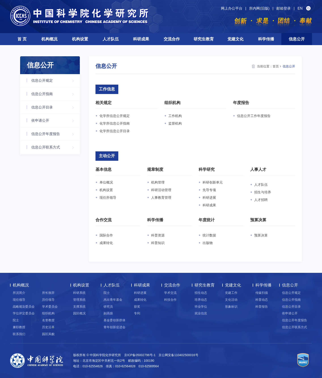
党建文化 (235, 39)
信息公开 (297, 39)
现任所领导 (108, 197)
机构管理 (158, 182)
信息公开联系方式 (54, 147)
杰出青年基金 (113, 299)
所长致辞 (48, 292)
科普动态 (261, 299)
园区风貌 (48, 334)
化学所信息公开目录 (115, 131)
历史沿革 (48, 327)
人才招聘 (261, 200)
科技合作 (170, 299)
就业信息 (201, 313)
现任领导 (19, 299)
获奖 (137, 306)
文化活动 (231, 299)
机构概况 (49, 39)
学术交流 (170, 292)
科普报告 (261, 306)
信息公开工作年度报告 (254, 116)
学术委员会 (50, 306)
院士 (16, 320)
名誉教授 (48, 320)
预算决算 (261, 235)
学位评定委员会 (24, 313)
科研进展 (209, 197)
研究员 (108, 306)
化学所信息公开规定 (115, 116)
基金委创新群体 (114, 320)
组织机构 (48, 313)
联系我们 (19, 334)
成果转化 (106, 243)
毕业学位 (201, 306)
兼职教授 (19, 327)
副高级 (108, 313)
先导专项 (209, 190)
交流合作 (172, 39)
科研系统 (79, 292)
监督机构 (175, 123)
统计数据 (209, 235)
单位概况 (106, 182)
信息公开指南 (54, 94)
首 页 (22, 39)
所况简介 (19, 292)
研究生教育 (204, 39)
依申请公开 (54, 120)
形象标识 (231, 306)
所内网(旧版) (259, 8)
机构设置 (80, 39)
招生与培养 (262, 192)
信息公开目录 (54, 107)
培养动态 (201, 299)
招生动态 (201, 292)
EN (300, 8)
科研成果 (141, 39)
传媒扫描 (261, 292)
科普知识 (158, 243)
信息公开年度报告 (54, 134)
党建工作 (231, 292)
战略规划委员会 (24, 306)
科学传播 (266, 39)
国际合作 (106, 235)
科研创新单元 (213, 182)
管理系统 (79, 299)
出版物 (208, 243)
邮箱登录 (283, 8)
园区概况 (79, 313)
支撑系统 (79, 306)
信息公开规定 (54, 80)
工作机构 (175, 116)
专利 (137, 313)
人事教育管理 (161, 197)
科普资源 (158, 235)
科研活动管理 (161, 190)
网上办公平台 (231, 8)
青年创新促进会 (114, 327)
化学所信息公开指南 (115, 123)
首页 (276, 66)
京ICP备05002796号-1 (139, 355)
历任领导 (48, 299)
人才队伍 (111, 39)
